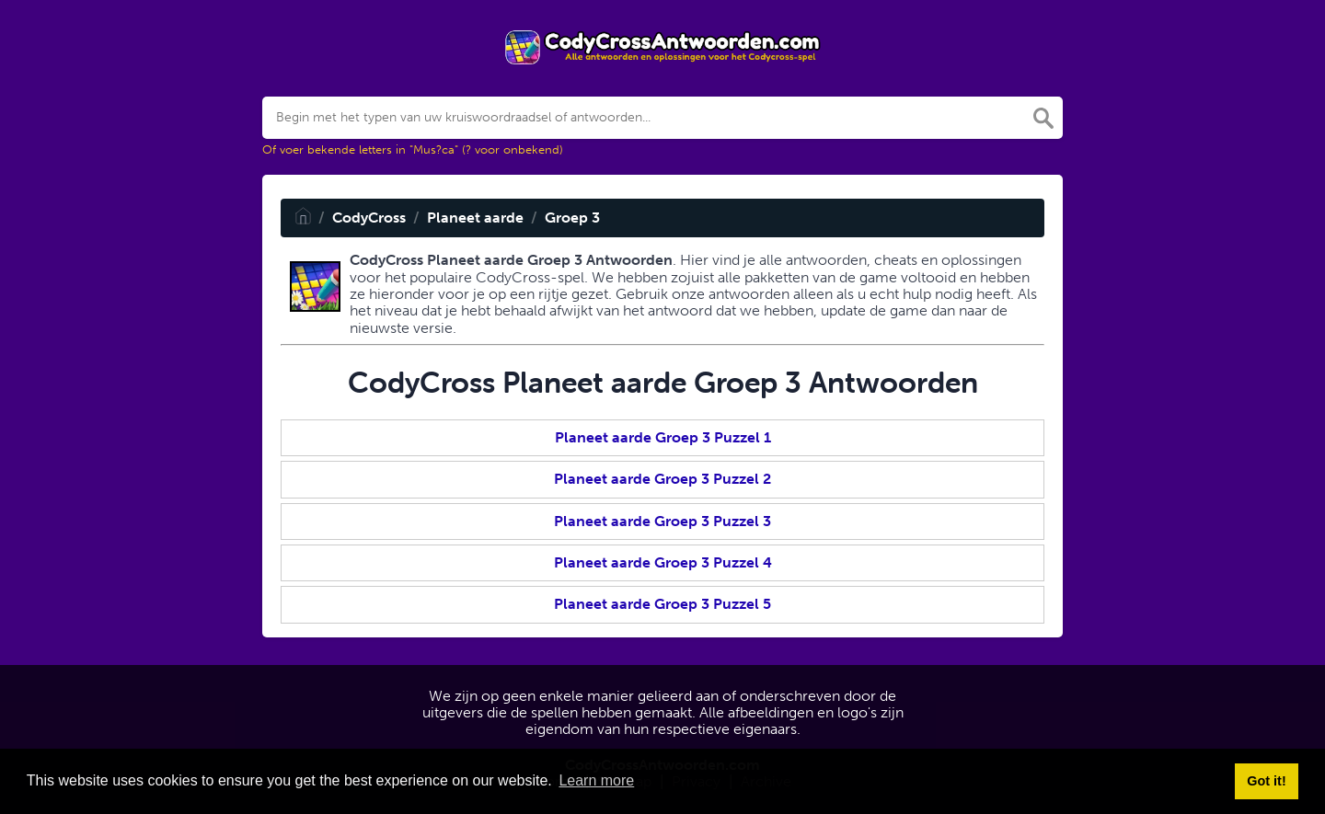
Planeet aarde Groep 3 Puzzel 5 (662, 604)
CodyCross (369, 217)
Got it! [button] (1266, 781)
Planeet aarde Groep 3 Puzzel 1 (663, 437)
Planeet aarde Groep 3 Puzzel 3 (662, 521)
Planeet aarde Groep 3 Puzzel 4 (663, 562)
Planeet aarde (475, 217)
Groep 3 (572, 217)
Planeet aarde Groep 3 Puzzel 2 (662, 478)
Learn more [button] (596, 780)
